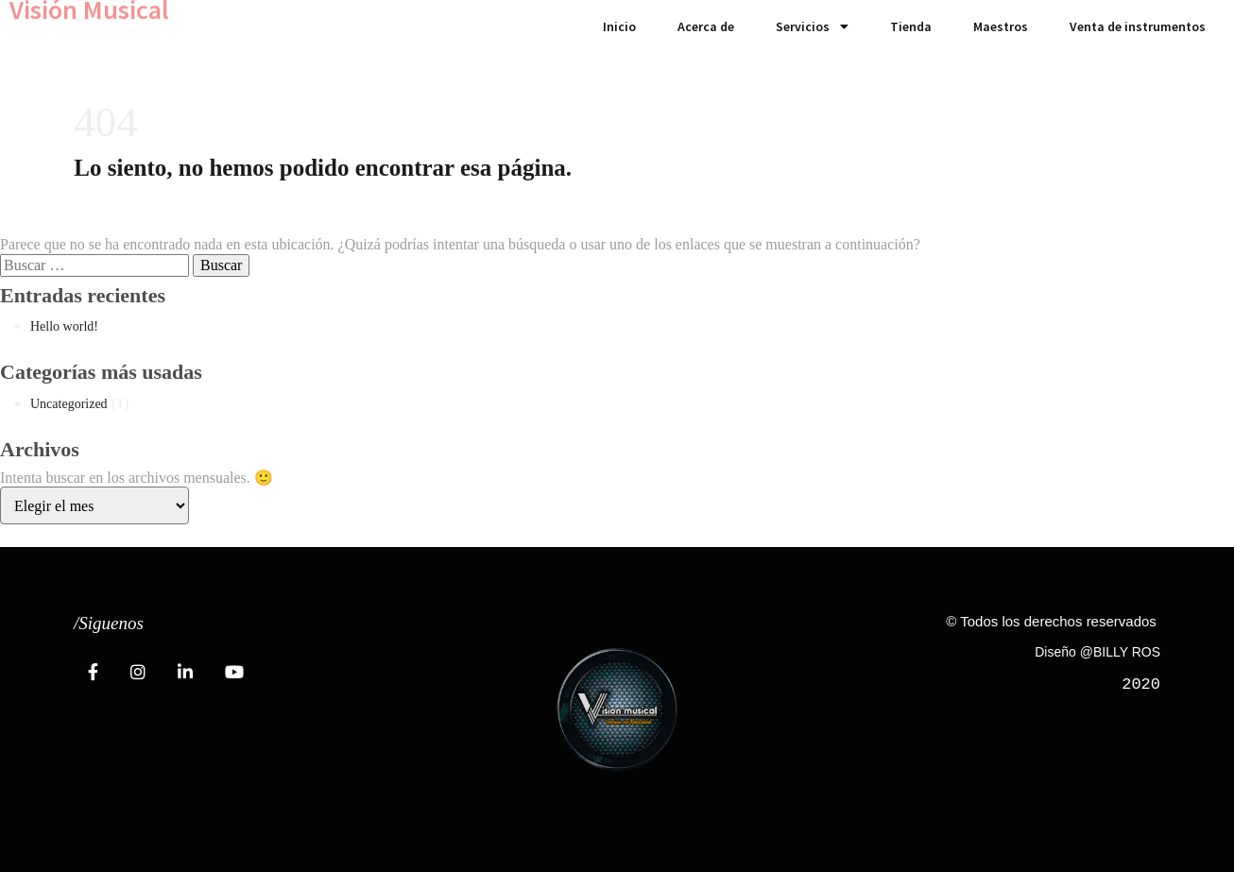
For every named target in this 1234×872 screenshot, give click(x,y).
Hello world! (64, 326)
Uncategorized (69, 404)
